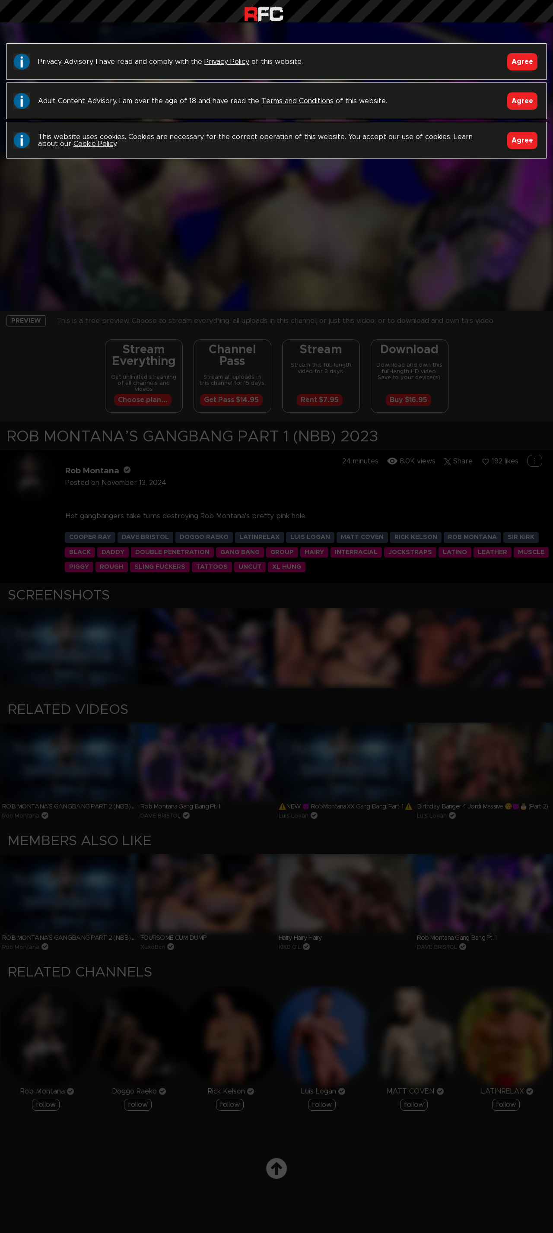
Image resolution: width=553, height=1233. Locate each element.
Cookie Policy (94, 143)
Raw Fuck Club (263, 13)
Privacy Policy (226, 61)
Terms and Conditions (297, 101)
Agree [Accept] (522, 61)
